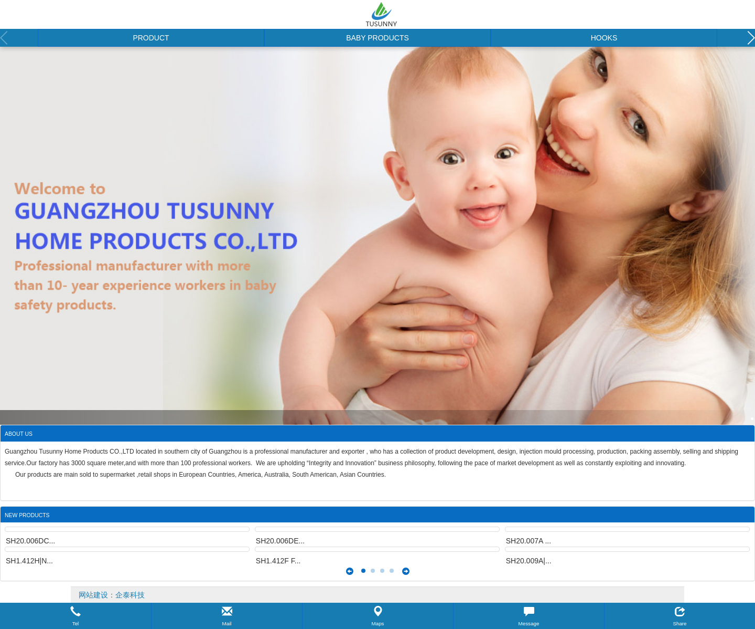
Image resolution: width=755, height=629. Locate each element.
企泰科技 (130, 595)
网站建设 (93, 595)
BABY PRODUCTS (377, 38)
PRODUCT (151, 38)
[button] (75, 616)
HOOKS (604, 38)
